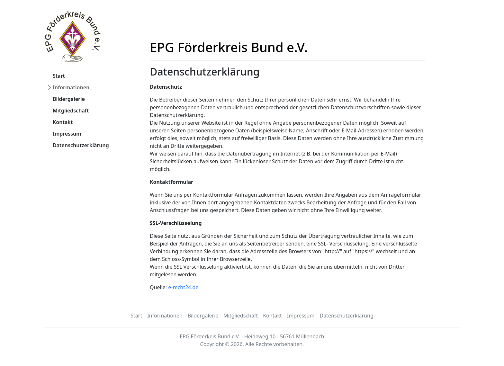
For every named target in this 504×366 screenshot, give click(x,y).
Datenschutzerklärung (81, 145)
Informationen (71, 87)
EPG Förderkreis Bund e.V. (229, 47)
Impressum (67, 133)
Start (59, 75)
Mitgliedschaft (71, 110)
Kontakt (63, 122)
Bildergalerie (69, 99)
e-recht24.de (183, 287)
